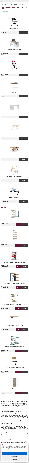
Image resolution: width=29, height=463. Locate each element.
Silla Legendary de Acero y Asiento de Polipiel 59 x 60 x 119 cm (14, 70)
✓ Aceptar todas (14, 453)
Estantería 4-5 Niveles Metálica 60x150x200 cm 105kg (14, 283)
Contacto (17, 8)
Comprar (23, 32)
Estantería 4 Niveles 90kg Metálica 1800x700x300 (14, 346)
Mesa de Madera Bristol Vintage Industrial (14, 325)
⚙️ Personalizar (14, 459)
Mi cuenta (22, 8)
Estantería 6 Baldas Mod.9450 (14, 388)
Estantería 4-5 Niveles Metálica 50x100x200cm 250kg (14, 304)
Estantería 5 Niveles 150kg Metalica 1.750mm (14, 241)
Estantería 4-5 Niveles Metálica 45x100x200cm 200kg (14, 262)
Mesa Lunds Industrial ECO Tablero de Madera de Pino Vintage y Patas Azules (14, 92)
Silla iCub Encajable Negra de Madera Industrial (14, 367)
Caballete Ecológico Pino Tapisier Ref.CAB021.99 (14, 176)
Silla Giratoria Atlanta (14, 28)
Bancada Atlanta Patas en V (14, 197)
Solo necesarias (14, 456)
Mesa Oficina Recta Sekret (14, 155)
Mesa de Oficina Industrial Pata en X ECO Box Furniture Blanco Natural (14, 134)
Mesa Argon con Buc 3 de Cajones (14, 49)
